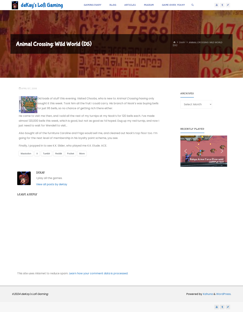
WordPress (223, 294)
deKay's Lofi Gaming (42, 5)
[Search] (192, 5)
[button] (203, 151)
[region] (203, 151)
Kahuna (207, 294)
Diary (182, 42)
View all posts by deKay (51, 184)
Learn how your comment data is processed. (98, 273)
